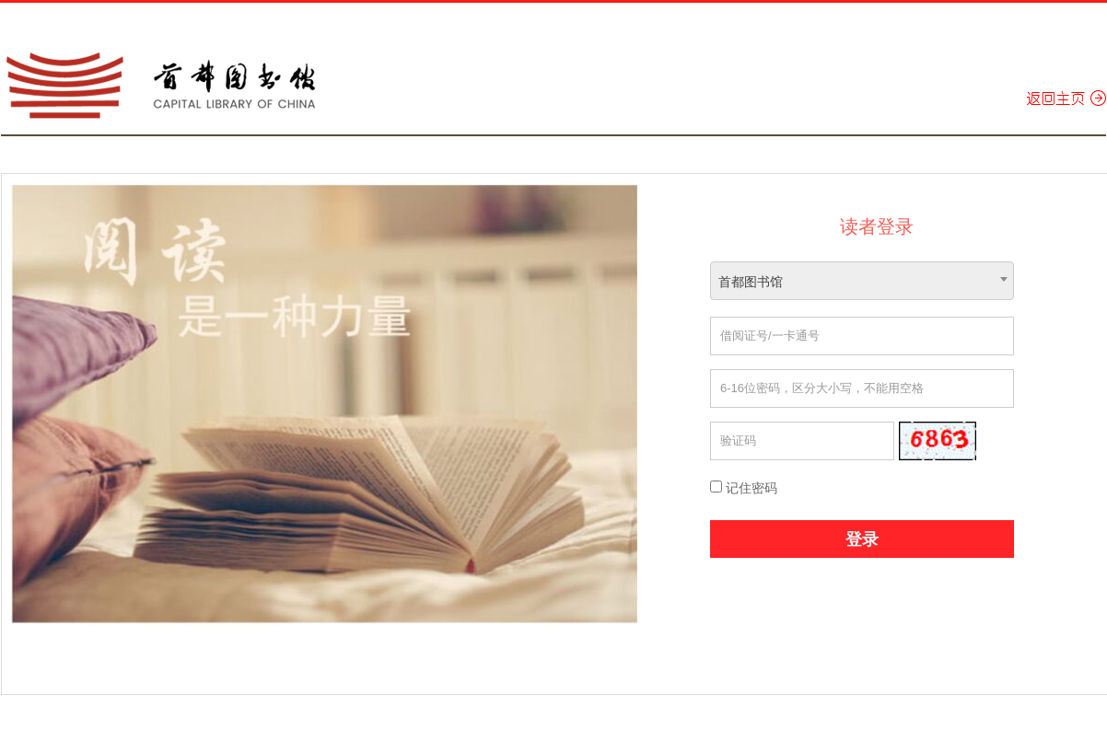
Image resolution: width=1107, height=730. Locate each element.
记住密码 (743, 488)
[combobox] (862, 280)
